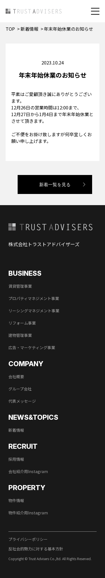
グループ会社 (20, 389)
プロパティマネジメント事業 (33, 298)
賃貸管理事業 (20, 286)
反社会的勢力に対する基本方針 (35, 549)
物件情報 (16, 500)
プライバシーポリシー (28, 539)
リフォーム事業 (22, 323)
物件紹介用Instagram (28, 513)
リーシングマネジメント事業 (33, 311)
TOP (10, 29)
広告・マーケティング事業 (31, 347)
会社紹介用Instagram (28, 471)
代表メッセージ (22, 401)
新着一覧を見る (55, 184)
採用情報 (16, 459)
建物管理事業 (20, 335)
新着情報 (29, 29)
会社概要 (16, 376)
